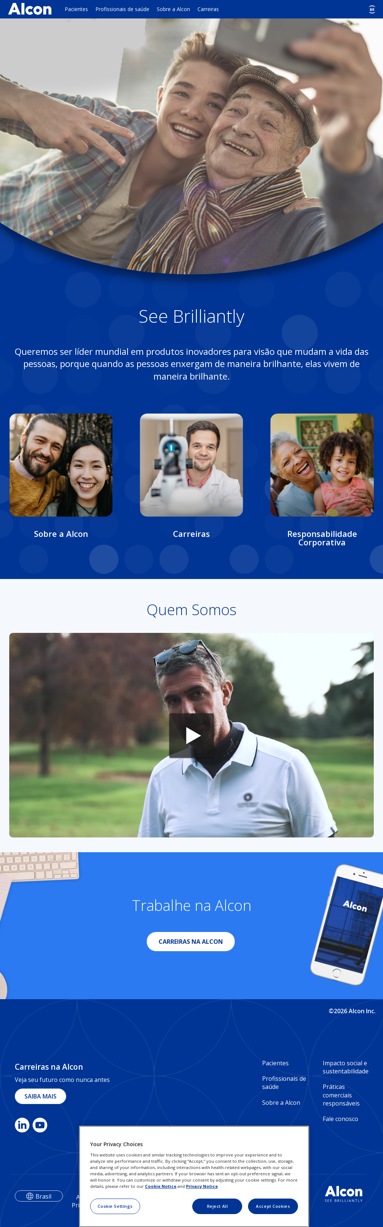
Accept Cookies (273, 1206)
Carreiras (208, 9)
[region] (194, 1176)
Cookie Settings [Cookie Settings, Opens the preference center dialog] (115, 1206)
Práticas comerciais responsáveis (341, 1095)
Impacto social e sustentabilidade (345, 1067)
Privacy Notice (202, 1186)
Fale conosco (340, 1119)
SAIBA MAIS (40, 1096)
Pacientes (76, 9)
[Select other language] (372, 9)
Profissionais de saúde (122, 9)
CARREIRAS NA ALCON (191, 942)
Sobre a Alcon (173, 9)
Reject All (217, 1206)
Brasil (43, 1196)
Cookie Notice (160, 1186)
